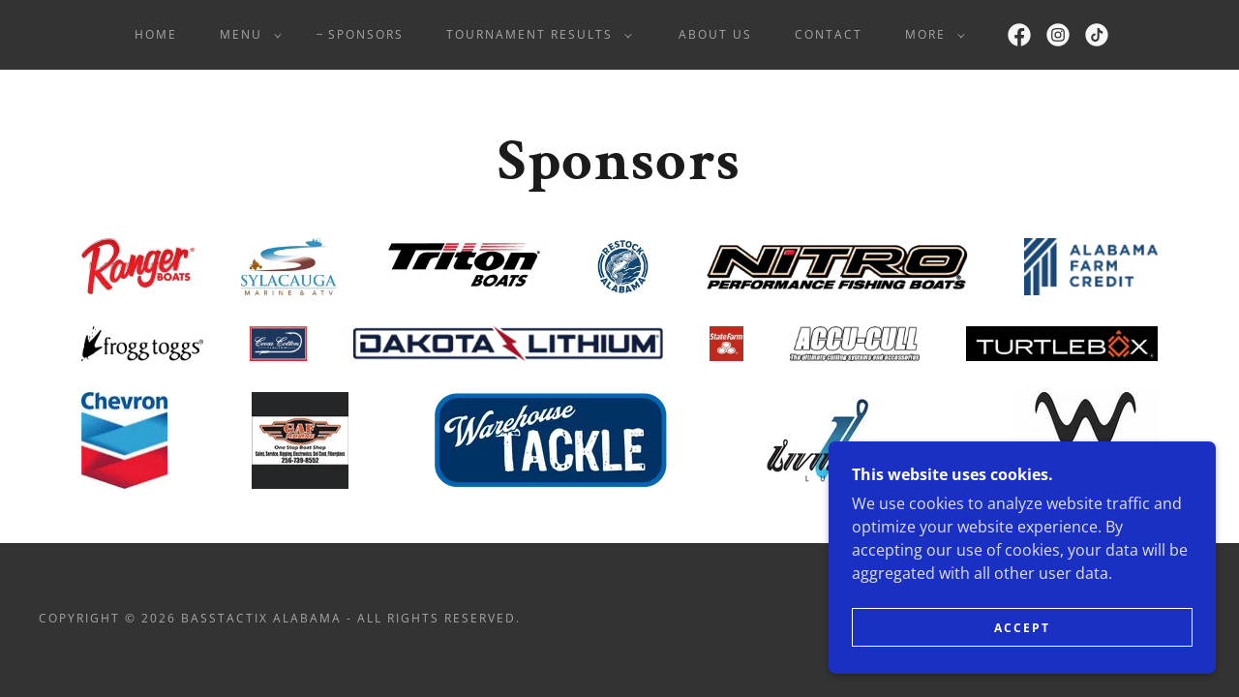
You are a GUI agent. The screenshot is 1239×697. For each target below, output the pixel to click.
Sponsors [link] (366, 34)
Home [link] (156, 34)
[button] (247, 34)
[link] (1019, 34)
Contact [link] (828, 34)
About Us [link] (715, 34)
